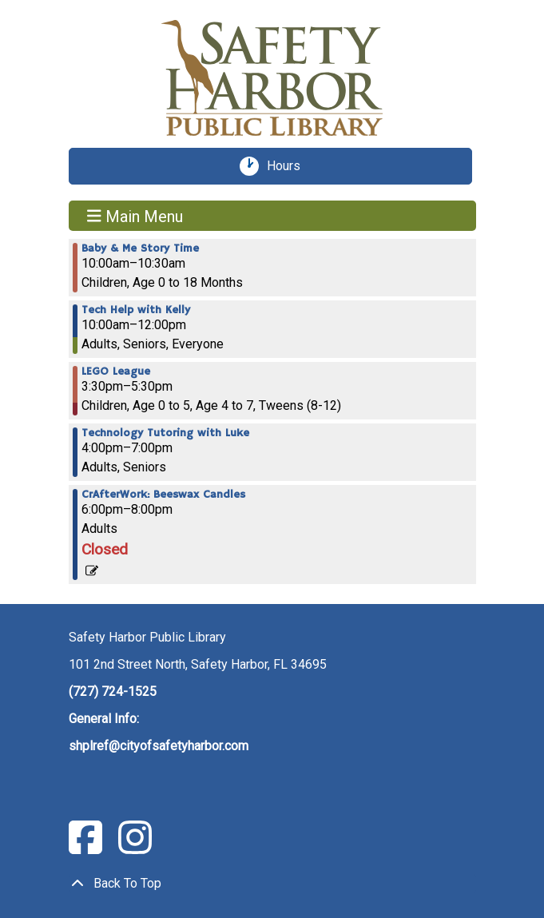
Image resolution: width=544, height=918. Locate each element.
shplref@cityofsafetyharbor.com (158, 745)
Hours (289, 166)
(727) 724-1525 (113, 691)
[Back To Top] (272, 883)
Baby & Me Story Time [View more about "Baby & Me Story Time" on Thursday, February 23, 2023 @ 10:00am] (140, 248)
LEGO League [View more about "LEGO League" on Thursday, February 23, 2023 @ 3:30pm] (115, 371)
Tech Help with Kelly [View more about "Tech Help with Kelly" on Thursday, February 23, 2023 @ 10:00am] (135, 310)
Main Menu (135, 215)
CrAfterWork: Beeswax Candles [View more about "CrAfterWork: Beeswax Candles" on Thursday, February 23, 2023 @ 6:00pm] (163, 494)
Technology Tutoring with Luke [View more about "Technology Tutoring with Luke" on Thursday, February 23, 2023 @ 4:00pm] (165, 433)
